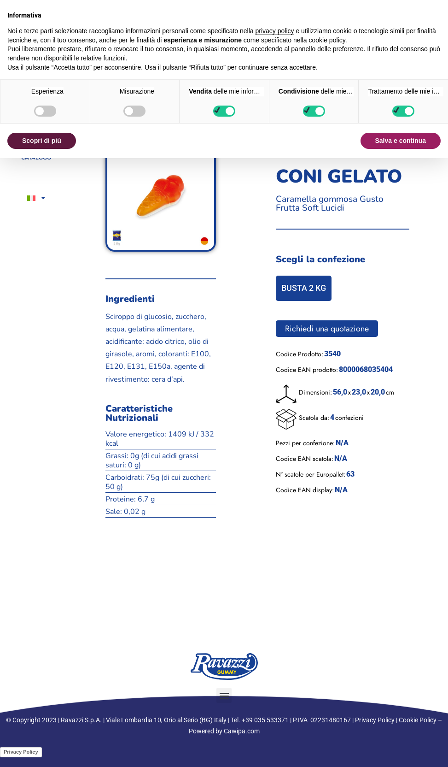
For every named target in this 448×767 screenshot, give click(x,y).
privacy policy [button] (275, 31)
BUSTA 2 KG (303, 288)
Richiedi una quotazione (327, 329)
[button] (224, 695)
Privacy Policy (375, 720)
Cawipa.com (242, 731)
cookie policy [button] (327, 40)
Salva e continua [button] (400, 140)
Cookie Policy (417, 720)
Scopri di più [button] (41, 140)
